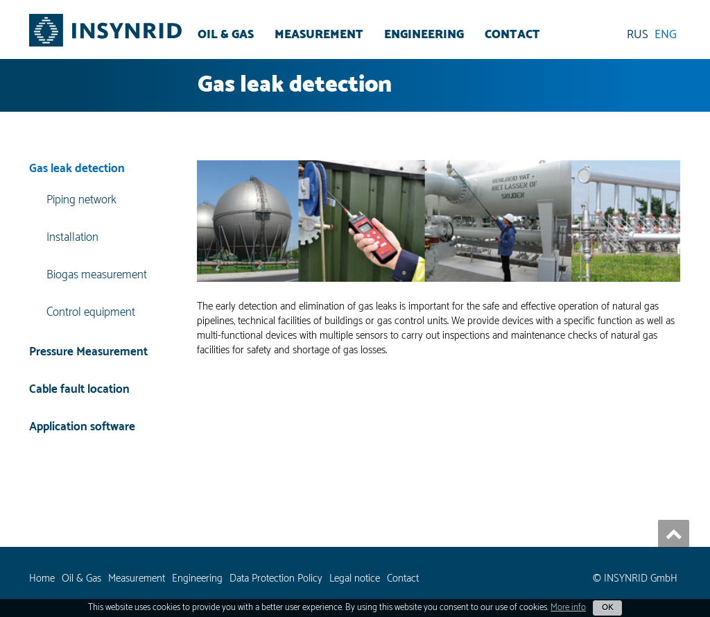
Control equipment (90, 312)
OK (607, 607)
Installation (72, 237)
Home (42, 578)
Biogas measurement (96, 275)
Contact (512, 34)
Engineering (424, 34)
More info (568, 607)
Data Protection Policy (276, 578)
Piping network (81, 201)
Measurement (319, 34)
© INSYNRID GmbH (635, 578)
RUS (637, 34)
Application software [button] (82, 427)
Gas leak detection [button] (77, 169)
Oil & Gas (226, 34)
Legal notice (354, 578)
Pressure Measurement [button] (88, 352)
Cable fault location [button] (79, 389)
